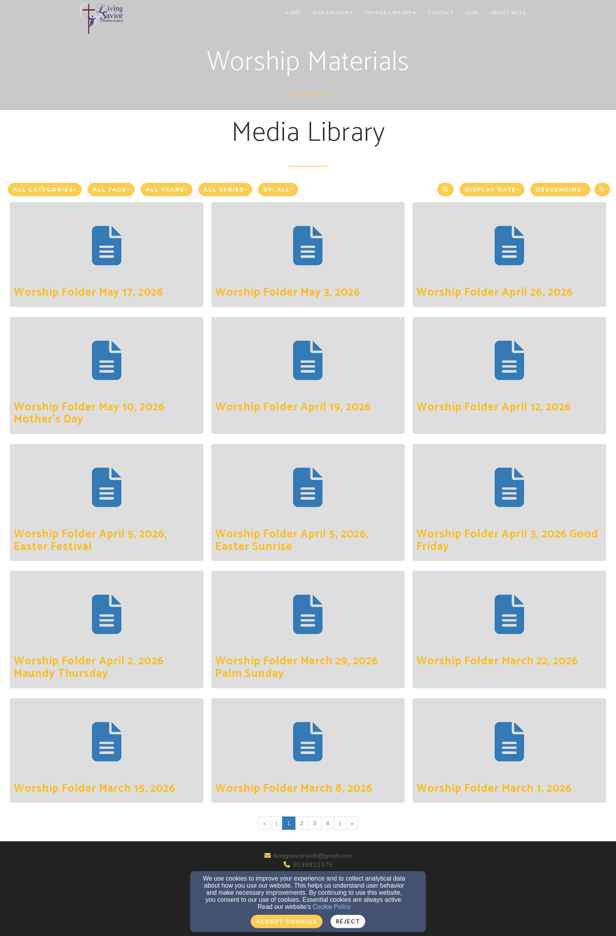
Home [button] (293, 12)
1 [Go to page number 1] (288, 823)
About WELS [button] (508, 12)
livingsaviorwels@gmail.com (313, 855)
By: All (278, 189)
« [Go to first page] (264, 823)
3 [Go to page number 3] (314, 823)
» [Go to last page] (352, 823)
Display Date (492, 189)
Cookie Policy (332, 906)
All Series (225, 189)
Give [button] (472, 12)
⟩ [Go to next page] (340, 823)
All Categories (45, 189)
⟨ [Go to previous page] (276, 823)
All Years (166, 189)
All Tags (111, 189)
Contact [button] (441, 12)
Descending (560, 189)
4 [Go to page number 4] (327, 823)
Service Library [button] (390, 12)
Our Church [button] (333, 12)
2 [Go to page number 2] (301, 823)
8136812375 (312, 864)
